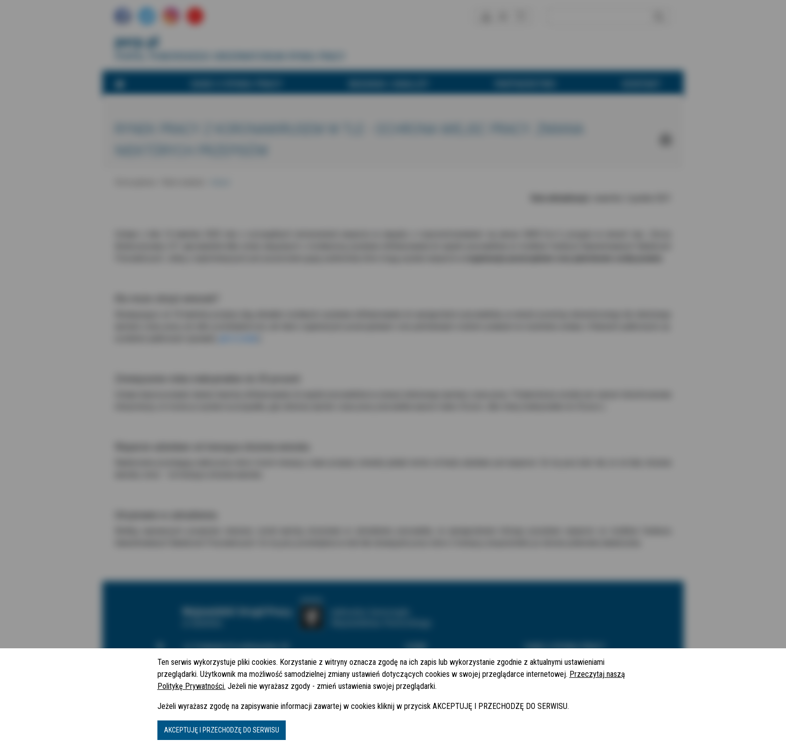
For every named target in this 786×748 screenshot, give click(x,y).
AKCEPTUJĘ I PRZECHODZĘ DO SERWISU (221, 730)
